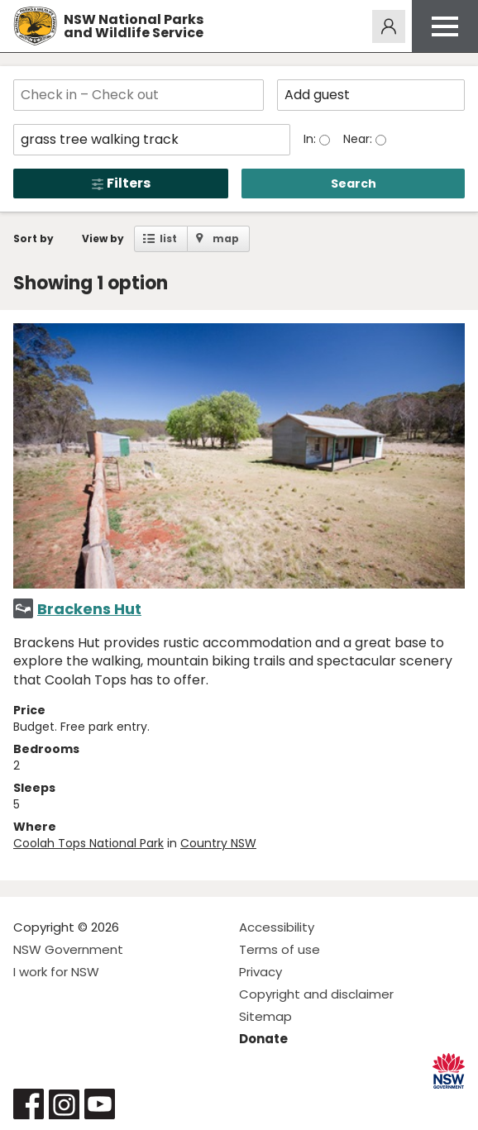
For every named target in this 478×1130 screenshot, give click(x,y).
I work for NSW (56, 971)
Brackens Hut (89, 608)
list (168, 238)
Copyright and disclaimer (316, 994)
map (226, 238)
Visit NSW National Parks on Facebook (28, 1104)
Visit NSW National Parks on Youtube (99, 1104)
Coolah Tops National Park (88, 843)
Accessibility (276, 927)
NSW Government (68, 949)
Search (353, 183)
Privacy (260, 971)
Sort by (33, 238)
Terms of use (279, 949)
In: (311, 139)
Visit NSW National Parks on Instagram (64, 1104)
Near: (359, 139)
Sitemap (265, 1016)
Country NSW (218, 843)
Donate (263, 1038)
